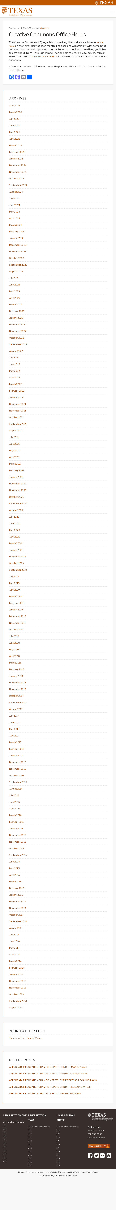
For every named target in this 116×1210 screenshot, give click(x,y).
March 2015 (16, 899)
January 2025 (17, 160)
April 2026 (15, 106)
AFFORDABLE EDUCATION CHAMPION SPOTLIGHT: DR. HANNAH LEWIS (53, 1094)
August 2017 (17, 723)
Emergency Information (34, 1201)
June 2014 (15, 960)
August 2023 (17, 275)
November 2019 (19, 567)
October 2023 (17, 262)
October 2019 (17, 574)
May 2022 (15, 377)
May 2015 (15, 885)
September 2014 (19, 940)
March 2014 (16, 980)
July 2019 (15, 587)
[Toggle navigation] (112, 12)
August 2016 (17, 804)
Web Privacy (82, 1201)
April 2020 (15, 546)
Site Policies (52, 1201)
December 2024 (19, 167)
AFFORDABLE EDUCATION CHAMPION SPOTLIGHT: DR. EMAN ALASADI (53, 1087)
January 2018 (17, 689)
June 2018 (15, 655)
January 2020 (17, 560)
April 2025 (15, 140)
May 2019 (15, 594)
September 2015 (19, 872)
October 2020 (17, 506)
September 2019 (19, 580)
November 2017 (19, 702)
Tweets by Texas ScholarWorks (26, 1058)
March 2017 (16, 757)
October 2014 (17, 933)
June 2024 (15, 207)
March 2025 (16, 146)
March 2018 (16, 675)
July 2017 (14, 730)
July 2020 (15, 526)
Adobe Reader (96, 1201)
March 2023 (16, 309)
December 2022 (19, 330)
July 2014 (15, 953)
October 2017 (17, 709)
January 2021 (17, 485)
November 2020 (19, 499)
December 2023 (19, 248)
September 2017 (19, 716)
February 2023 (18, 316)
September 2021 (19, 431)
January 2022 (17, 404)
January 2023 (17, 323)
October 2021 (17, 424)
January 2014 (17, 994)
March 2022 (16, 391)
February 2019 (18, 614)
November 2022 (19, 336)
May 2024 (15, 214)
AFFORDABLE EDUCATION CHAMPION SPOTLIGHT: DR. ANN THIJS (50, 1118)
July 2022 (15, 363)
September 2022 (19, 350)
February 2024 (18, 235)
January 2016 (17, 845)
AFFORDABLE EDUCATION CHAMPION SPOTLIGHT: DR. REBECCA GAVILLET (56, 1111)
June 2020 (15, 533)
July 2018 (15, 648)
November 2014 (19, 926)
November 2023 (19, 255)
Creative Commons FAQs (46, 57)
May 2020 (15, 540)
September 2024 (20, 187)
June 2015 (15, 879)
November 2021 (19, 418)
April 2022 (15, 384)
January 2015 (17, 913)
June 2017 (15, 736)
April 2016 (15, 824)
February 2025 (18, 153)
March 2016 (16, 831)
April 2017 (15, 750)
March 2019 (16, 607)
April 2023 (15, 302)
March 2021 (16, 472)
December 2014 (19, 919)
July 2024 (15, 201)
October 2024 (18, 180)
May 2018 (15, 662)
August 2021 (17, 438)
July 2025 (15, 119)
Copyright (45, 28)
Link (5, 1154)
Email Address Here (97, 1163)
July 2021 (14, 445)
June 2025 (15, 126)
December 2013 (19, 1001)
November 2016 (19, 784)
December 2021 (19, 411)
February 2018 (18, 682)
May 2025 (15, 133)
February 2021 (18, 479)
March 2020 (16, 553)
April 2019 (15, 601)
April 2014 (15, 974)
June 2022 (15, 370)
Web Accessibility (67, 1201)
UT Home (17, 1201)
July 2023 (15, 282)
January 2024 (17, 241)
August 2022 (17, 357)
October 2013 (17, 1014)
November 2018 (19, 635)
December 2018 (19, 628)
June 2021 (15, 452)
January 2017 (17, 770)
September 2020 (19, 513)
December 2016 (19, 777)
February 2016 (18, 838)
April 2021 (15, 465)
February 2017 (18, 763)
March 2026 (16, 113)
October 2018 (17, 641)
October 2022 (17, 343)
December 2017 (19, 696)
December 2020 (19, 492)
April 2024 (15, 221)
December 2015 (19, 852)
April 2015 (15, 892)
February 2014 (18, 987)
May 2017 (15, 743)
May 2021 (15, 458)
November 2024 (19, 174)
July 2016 (15, 811)
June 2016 (15, 818)
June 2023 (15, 289)
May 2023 (15, 296)
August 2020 (17, 519)
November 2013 (19, 1007)
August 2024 (17, 194)
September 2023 (19, 268)
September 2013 (19, 1021)
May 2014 (15, 967)
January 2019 (17, 621)
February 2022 (18, 397)
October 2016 (17, 791)
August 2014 (17, 946)
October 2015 (17, 865)
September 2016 (19, 797)
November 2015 (19, 858)
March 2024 (16, 228)
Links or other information (9, 1149)
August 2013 (17, 1028)
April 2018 (15, 668)
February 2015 (18, 906)
